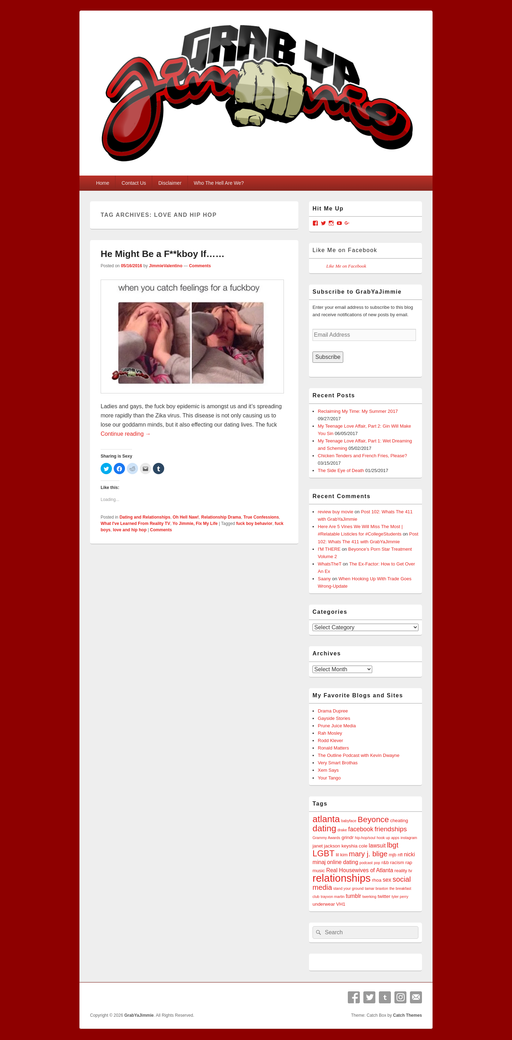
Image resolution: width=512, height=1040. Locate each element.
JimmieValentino (166, 265)
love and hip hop (130, 529)
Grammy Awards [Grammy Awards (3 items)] (326, 838)
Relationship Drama (221, 517)
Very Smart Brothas (338, 762)
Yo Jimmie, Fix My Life (195, 523)
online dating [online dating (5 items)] (342, 862)
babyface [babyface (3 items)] (348, 821)
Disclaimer (169, 183)
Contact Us (133, 183)
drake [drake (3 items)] (342, 830)
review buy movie (335, 511)
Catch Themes (407, 1015)
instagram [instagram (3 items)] (408, 838)
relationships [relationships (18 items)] (341, 878)
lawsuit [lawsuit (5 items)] (377, 846)
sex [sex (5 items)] (387, 880)
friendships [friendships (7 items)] (391, 829)
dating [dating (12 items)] (324, 828)
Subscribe (327, 357)
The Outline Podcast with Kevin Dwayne (358, 755)
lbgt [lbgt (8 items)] (393, 845)
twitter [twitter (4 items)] (384, 896)
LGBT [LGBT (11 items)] (323, 853)
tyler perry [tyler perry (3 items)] (400, 896)
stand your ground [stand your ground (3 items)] (348, 888)
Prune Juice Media (337, 725)
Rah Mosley (330, 733)
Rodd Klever (330, 740)
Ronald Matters (333, 748)
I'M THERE (329, 549)
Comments (200, 265)
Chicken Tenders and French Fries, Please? (362, 455)
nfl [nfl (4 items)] (400, 854)
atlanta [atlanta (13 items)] (326, 819)
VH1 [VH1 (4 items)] (340, 904)
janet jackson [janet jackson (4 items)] (326, 846)
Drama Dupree (333, 711)
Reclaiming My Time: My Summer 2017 (358, 411)
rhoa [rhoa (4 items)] (376, 880)
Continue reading (126, 434)
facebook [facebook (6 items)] (360, 829)
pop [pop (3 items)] (377, 863)
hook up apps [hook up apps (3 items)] (388, 838)
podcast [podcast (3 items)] (366, 863)
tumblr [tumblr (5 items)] (353, 896)
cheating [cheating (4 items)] (399, 820)
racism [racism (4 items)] (397, 862)
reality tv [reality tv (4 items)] (403, 870)
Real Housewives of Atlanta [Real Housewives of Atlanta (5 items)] (359, 870)
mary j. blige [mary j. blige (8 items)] (368, 854)
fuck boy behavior (254, 523)
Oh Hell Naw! (186, 517)
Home (102, 183)
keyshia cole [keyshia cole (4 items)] (354, 846)
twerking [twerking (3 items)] (369, 896)
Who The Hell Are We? (219, 183)
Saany (324, 578)
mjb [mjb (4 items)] (393, 854)
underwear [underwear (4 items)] (323, 904)
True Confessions (261, 517)
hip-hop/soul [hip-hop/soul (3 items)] (365, 838)
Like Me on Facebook (344, 250)
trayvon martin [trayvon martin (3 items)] (333, 896)
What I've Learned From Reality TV (135, 523)
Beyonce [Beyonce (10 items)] (373, 819)
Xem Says (328, 770)
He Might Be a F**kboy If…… (163, 254)
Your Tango (329, 778)
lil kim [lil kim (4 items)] (342, 854)
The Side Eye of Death (341, 470)
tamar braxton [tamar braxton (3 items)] (376, 888)
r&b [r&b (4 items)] (385, 862)
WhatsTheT (329, 564)
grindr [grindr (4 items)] (347, 837)
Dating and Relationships (144, 517)
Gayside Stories (334, 718)
